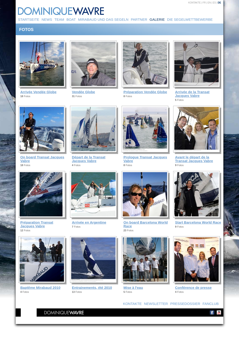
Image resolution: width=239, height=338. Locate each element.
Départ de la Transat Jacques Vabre (88, 159)
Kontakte (194, 2)
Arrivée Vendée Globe (38, 92)
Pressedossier (185, 304)
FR (204, 2)
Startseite (28, 19)
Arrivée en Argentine (89, 222)
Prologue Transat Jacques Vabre (145, 159)
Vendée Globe (83, 92)
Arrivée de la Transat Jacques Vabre (192, 94)
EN (209, 2)
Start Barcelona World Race (198, 222)
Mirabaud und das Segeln (103, 19)
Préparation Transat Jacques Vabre (36, 224)
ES (214, 2)
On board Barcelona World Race (145, 224)
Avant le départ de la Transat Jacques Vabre (194, 159)
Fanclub (211, 304)
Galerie (157, 19)
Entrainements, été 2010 (92, 288)
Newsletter (156, 304)
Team (59, 19)
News (47, 19)
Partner (139, 19)
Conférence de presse (193, 288)
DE (219, 2)
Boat (71, 19)
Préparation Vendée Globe (145, 92)
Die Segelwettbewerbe (190, 19)
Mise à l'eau (133, 288)
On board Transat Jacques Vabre (42, 159)
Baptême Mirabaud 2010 (40, 288)
